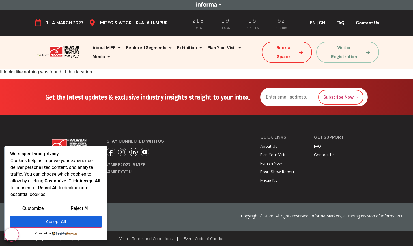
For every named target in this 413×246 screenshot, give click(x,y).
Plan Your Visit (224, 48)
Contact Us (367, 23)
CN (322, 23)
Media (101, 57)
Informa (206, 5)
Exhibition (189, 48)
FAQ (340, 23)
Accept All (56, 222)
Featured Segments (148, 48)
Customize (33, 209)
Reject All (80, 209)
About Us (268, 146)
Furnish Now (271, 163)
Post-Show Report (277, 171)
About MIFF (106, 48)
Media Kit (268, 180)
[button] (106, 47)
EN (313, 23)
